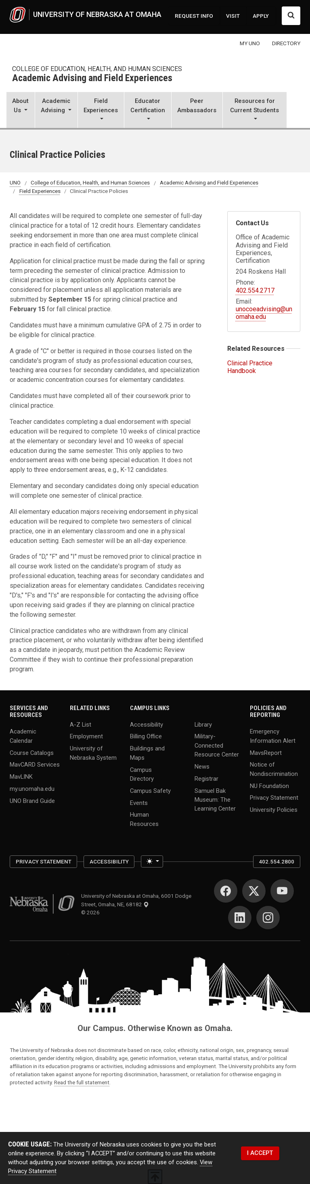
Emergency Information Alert (272, 736)
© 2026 (91, 912)
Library (203, 724)
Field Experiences (40, 191)
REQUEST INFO (194, 16)
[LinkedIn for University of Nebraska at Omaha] (239, 917)
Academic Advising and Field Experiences (92, 78)
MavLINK (21, 776)
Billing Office (146, 736)
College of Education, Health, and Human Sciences (97, 69)
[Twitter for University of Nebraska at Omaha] (254, 891)
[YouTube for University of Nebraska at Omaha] (282, 891)
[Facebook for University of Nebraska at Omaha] (225, 891)
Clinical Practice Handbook (249, 367)
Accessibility (146, 724)
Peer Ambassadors (196, 105)
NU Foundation (269, 785)
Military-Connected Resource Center (217, 745)
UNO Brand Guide (32, 801)
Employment (86, 736)
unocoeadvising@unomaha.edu (264, 313)
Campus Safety (150, 790)
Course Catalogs (32, 752)
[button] (20, 111)
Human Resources (144, 819)
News (202, 766)
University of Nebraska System (93, 753)
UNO (15, 183)
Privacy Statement (274, 797)
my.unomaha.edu (32, 788)
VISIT (233, 16)
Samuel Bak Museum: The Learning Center (215, 799)
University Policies (273, 809)
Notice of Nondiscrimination (274, 769)
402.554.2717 (255, 290)
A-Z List (80, 724)
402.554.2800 (276, 861)
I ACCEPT (260, 1153)
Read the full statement (81, 1082)
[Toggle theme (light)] (152, 861)
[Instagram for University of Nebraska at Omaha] (268, 917)
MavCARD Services (35, 764)
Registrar (206, 778)
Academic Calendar (23, 736)
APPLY (261, 16)
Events (139, 802)
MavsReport (266, 752)
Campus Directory (142, 774)
